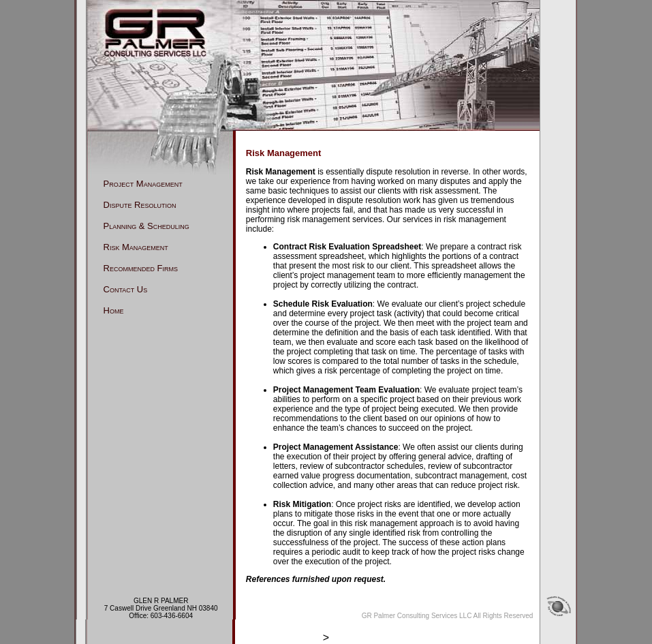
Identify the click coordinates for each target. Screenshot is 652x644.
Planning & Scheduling (146, 226)
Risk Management (136, 247)
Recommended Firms (141, 268)
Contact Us (126, 289)
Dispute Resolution (140, 205)
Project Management (143, 184)
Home (114, 310)
